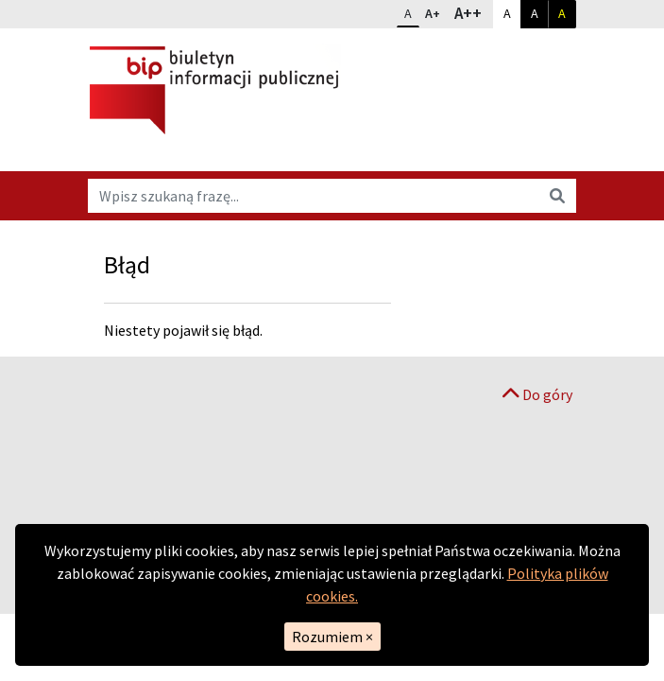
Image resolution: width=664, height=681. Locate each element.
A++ (472, 12)
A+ (436, 11)
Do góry (537, 394)
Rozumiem (332, 636)
